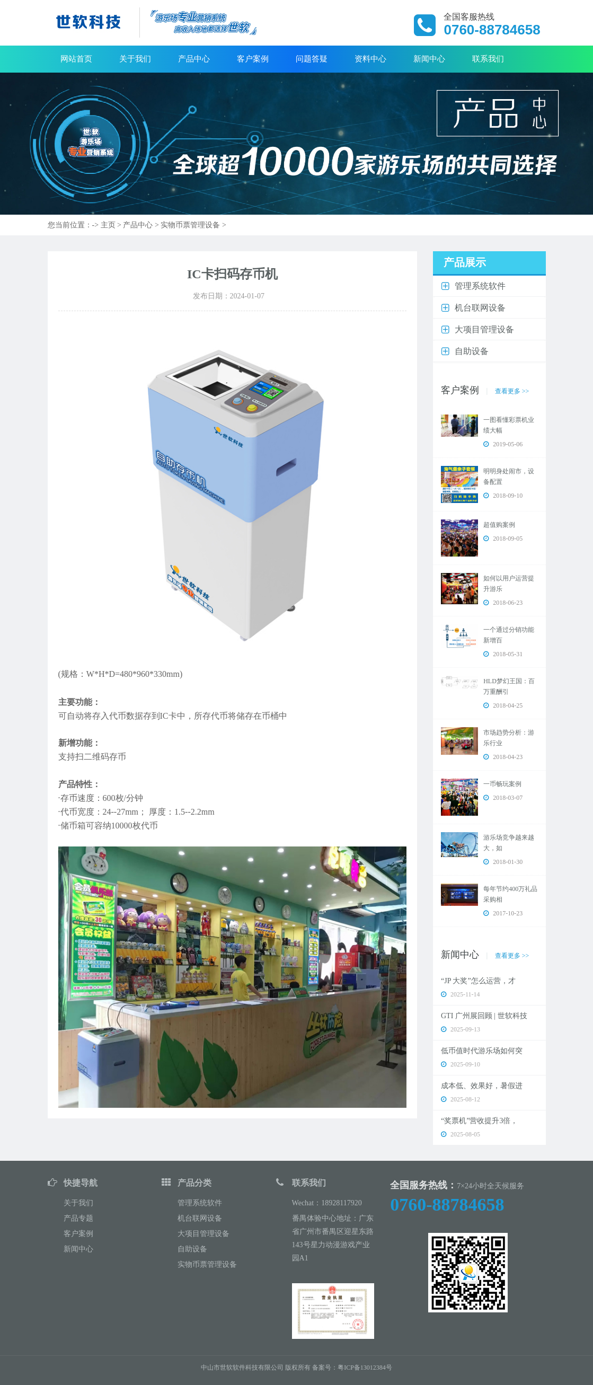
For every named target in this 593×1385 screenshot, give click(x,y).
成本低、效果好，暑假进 (482, 1086)
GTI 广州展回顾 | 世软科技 (484, 1016)
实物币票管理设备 (190, 225)
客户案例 (253, 59)
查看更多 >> (512, 391)
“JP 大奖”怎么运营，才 (478, 981)
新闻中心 (429, 59)
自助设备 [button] (472, 351)
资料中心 (370, 59)
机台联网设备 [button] (480, 307)
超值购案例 (499, 524)
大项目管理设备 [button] (484, 329)
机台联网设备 (200, 1218)
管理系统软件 (200, 1203)
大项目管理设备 (203, 1234)
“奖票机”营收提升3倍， (479, 1121)
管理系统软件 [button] (480, 285)
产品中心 (194, 59)
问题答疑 (312, 59)
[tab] (489, 286)
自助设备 (192, 1249)
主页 (108, 225)
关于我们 (135, 59)
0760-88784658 (447, 1204)
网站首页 (76, 59)
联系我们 (488, 59)
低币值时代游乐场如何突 (482, 1051)
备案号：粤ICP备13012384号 (352, 1367)
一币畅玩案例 (502, 784)
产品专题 (78, 1218)
